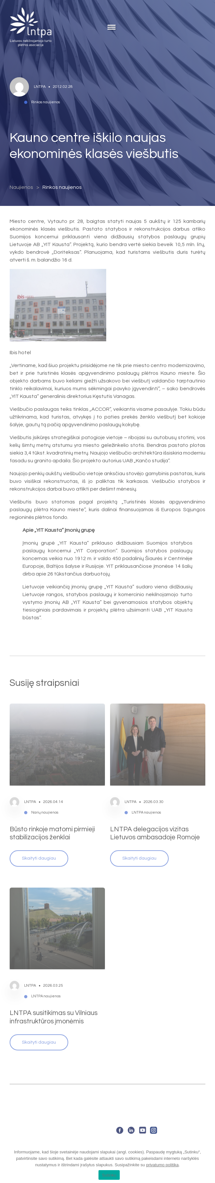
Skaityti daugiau (39, 849)
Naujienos (21, 187)
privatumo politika (162, 1164)
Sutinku (109, 1175)
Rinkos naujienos (62, 187)
